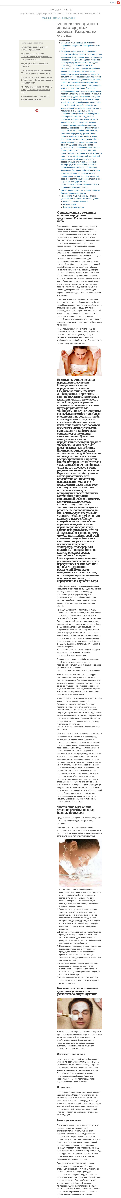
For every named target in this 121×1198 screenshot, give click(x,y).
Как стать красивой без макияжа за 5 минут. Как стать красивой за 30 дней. (36, 90)
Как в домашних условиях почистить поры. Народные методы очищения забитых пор (36, 56)
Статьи (56, 18)
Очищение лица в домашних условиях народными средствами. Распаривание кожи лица (80, 45)
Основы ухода (69, 204)
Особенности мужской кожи (75, 202)
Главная (46, 18)
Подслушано (69, 18)
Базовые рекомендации (73, 207)
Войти (113, 2)
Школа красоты (60, 9)
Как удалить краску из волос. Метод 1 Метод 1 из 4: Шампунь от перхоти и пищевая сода (37, 80)
